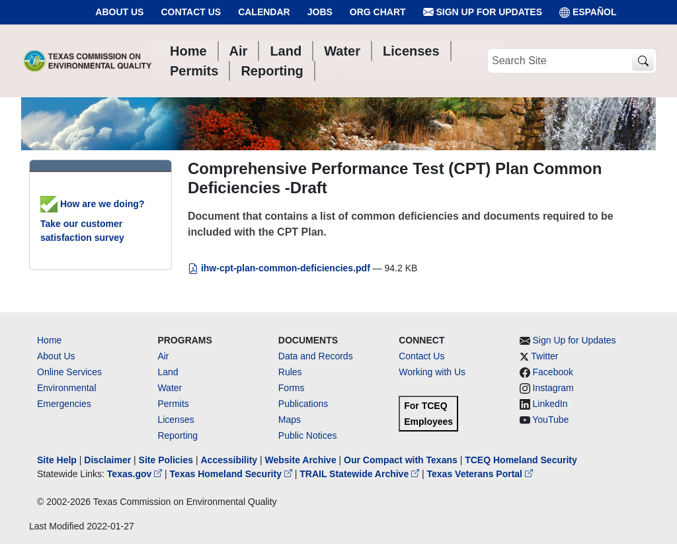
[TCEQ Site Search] (643, 61)
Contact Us (191, 12)
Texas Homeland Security (232, 474)
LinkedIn (550, 403)
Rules (290, 372)
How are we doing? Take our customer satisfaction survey (92, 221)
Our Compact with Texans (401, 460)
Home (49, 340)
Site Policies (166, 460)
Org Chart (378, 12)
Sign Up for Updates (482, 12)
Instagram (553, 388)
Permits (172, 403)
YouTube (550, 419)
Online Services (69, 372)
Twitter (544, 356)
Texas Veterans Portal (480, 474)
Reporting (177, 435)
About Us (119, 12)
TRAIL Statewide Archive (360, 474)
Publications (303, 403)
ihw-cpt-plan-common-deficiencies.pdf (280, 268)
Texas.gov (136, 474)
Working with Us (432, 372)
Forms (291, 388)
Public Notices (307, 435)
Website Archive (301, 460)
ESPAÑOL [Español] (588, 12)
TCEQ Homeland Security (521, 460)
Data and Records (315, 356)
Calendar (264, 12)
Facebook (553, 372)
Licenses (175, 419)
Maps (289, 419)
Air (163, 356)
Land (167, 372)
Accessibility (230, 460)
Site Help (57, 460)
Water (169, 388)
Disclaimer (107, 460)
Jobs (320, 12)
